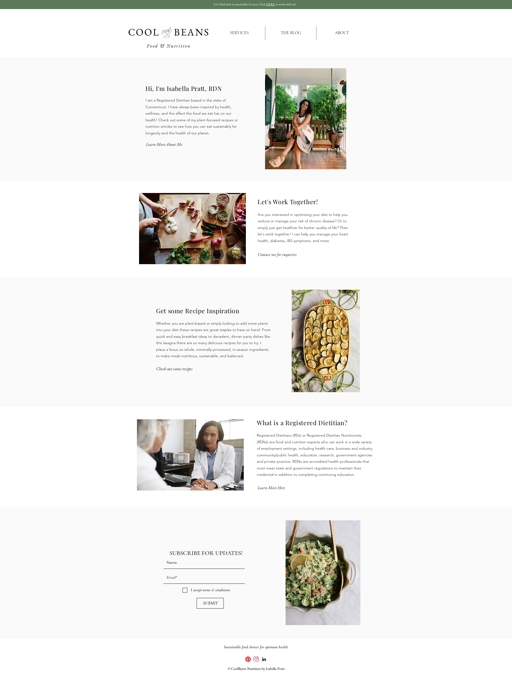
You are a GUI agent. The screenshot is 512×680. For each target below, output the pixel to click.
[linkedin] (264, 659)
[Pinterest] (248, 659)
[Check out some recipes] (174, 369)
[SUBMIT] (210, 603)
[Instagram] (256, 659)
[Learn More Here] (271, 487)
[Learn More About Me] (164, 144)
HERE (270, 4)
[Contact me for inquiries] (277, 254)
